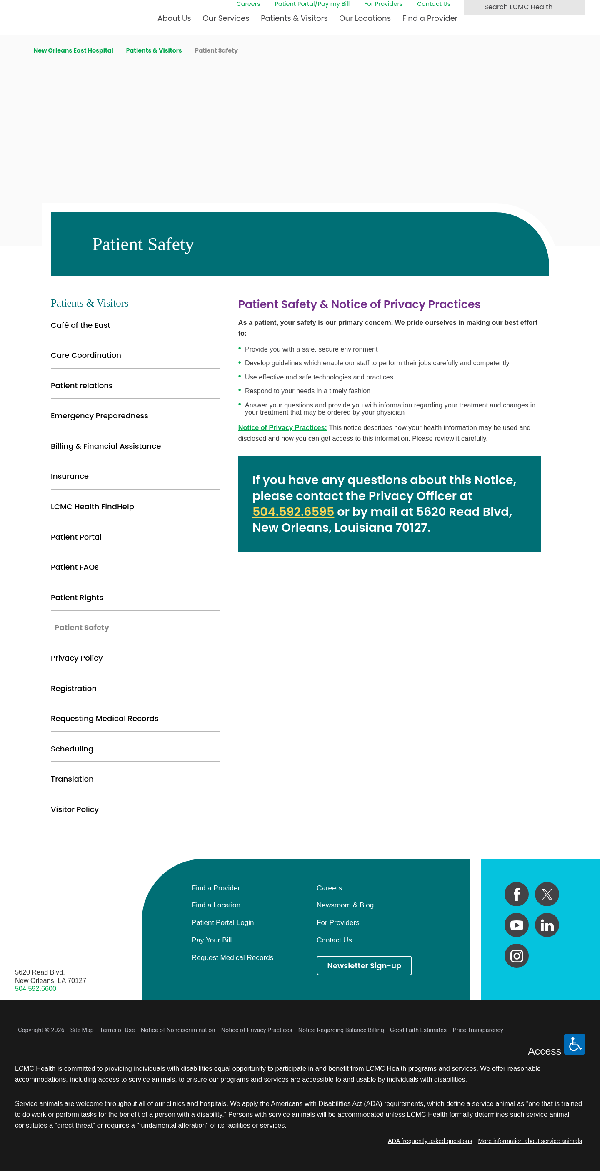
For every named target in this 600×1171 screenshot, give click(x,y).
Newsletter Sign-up (365, 965)
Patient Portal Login (223, 922)
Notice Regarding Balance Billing (341, 1030)
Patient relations (82, 385)
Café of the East (80, 325)
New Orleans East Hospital (73, 50)
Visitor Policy (75, 809)
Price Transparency (477, 1030)
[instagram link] (517, 956)
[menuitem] (174, 21)
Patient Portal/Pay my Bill (312, 4)
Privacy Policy (77, 658)
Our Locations (365, 18)
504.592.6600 (35, 988)
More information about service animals (530, 1141)
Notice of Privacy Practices (256, 1030)
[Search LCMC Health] (472, 7)
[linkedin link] (547, 925)
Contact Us (433, 4)
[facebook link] (517, 894)
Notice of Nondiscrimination (178, 1030)
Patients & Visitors (294, 18)
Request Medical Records (232, 957)
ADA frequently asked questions (430, 1141)
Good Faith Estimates (418, 1030)
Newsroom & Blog (345, 905)
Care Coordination (86, 355)
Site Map (82, 1030)
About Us (174, 18)
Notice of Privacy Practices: (282, 427)
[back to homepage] (18, 51)
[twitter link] (547, 894)
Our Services (225, 18)
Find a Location (216, 905)
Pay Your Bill (212, 940)
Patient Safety (82, 627)
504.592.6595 (293, 511)
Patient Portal (76, 537)
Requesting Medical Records (105, 718)
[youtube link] (517, 925)
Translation (72, 779)
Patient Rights (77, 597)
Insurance (70, 476)
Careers (248, 4)
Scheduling (72, 749)
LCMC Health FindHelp (92, 506)
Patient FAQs (75, 567)
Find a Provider (430, 18)
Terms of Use (117, 1030)
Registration (74, 688)
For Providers (383, 4)
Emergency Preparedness (99, 415)
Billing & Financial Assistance (106, 446)
